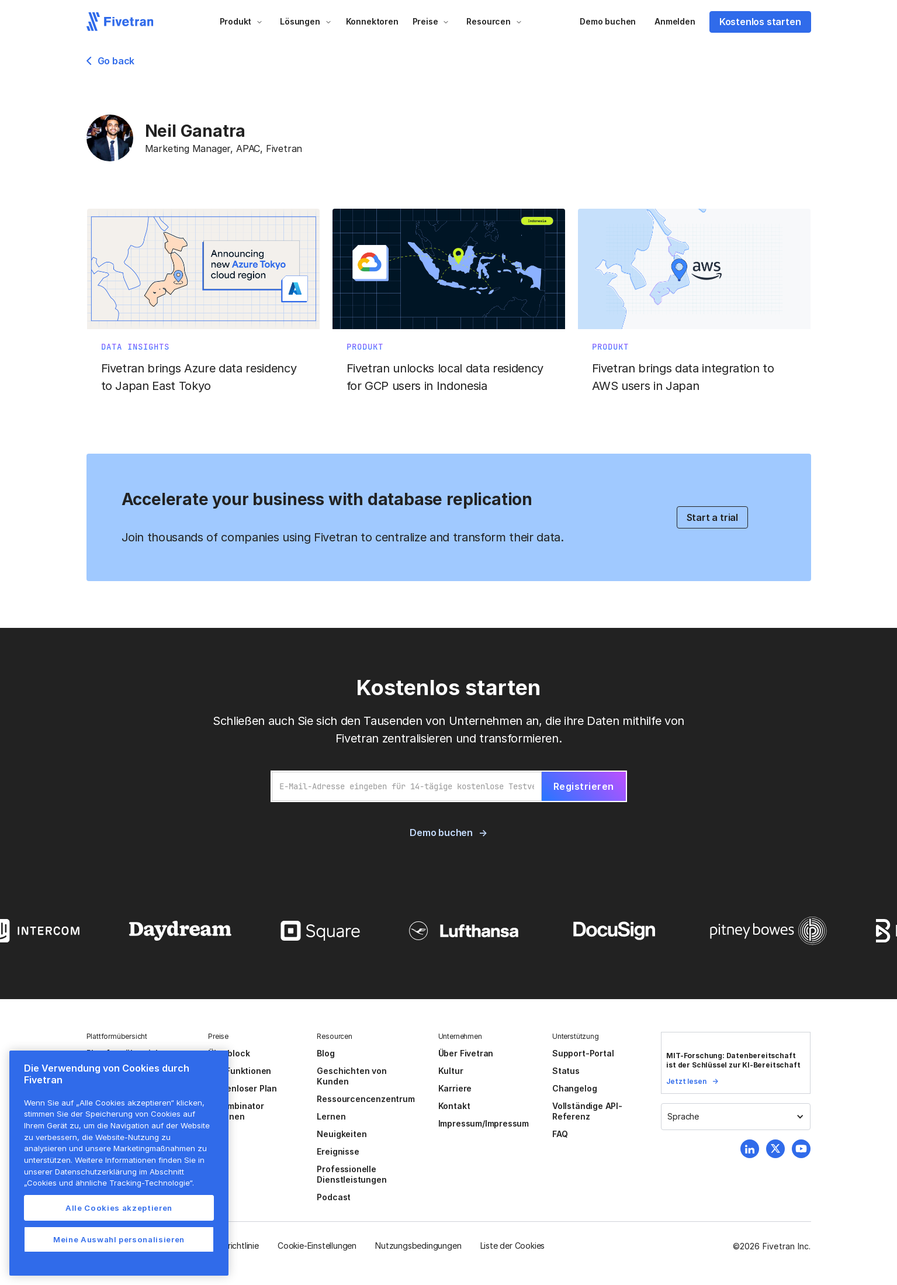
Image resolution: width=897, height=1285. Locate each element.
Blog (325, 1053)
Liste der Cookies (512, 1246)
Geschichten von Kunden (351, 1076)
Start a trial (713, 517)
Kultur (450, 1071)
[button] (241, 22)
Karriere (455, 1088)
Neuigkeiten (341, 1134)
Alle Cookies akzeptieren (118, 1208)
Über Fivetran (466, 1053)
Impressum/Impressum (483, 1123)
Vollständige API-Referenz (587, 1111)
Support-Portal (583, 1053)
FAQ (559, 1134)
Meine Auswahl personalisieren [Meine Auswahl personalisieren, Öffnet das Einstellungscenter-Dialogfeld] (119, 1239)
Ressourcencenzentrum (365, 1099)
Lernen (331, 1116)
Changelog (574, 1088)
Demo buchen (608, 21)
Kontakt (454, 1106)
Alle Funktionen (239, 1071)
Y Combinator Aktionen (236, 1111)
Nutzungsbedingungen (418, 1246)
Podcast (334, 1197)
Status (566, 1071)
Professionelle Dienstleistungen (351, 1174)
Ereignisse (338, 1151)
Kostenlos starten (760, 21)
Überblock (229, 1053)
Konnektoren (372, 21)
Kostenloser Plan (242, 1088)
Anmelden (674, 21)
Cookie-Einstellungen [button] (317, 1246)
